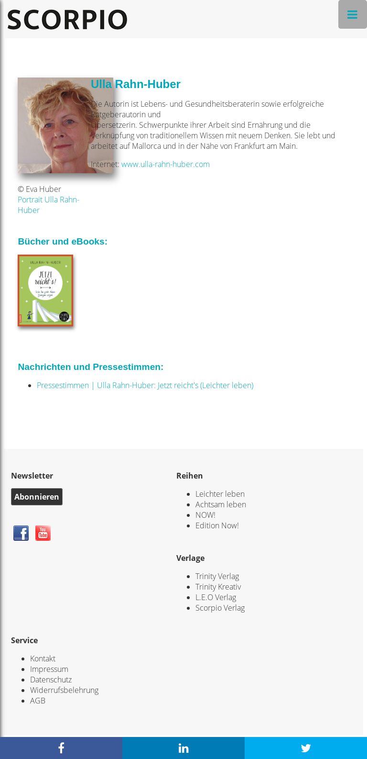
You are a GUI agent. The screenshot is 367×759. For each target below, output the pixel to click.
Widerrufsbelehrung (64, 690)
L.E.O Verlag (215, 597)
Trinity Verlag (217, 576)
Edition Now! (217, 525)
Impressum (49, 669)
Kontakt (42, 658)
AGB (37, 700)
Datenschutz (51, 679)
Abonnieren (36, 496)
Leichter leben (220, 494)
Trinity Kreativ (218, 586)
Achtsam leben (220, 504)
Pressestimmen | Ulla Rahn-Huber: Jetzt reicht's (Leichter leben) (145, 385)
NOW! (205, 515)
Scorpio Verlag (220, 608)
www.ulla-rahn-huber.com (165, 164)
